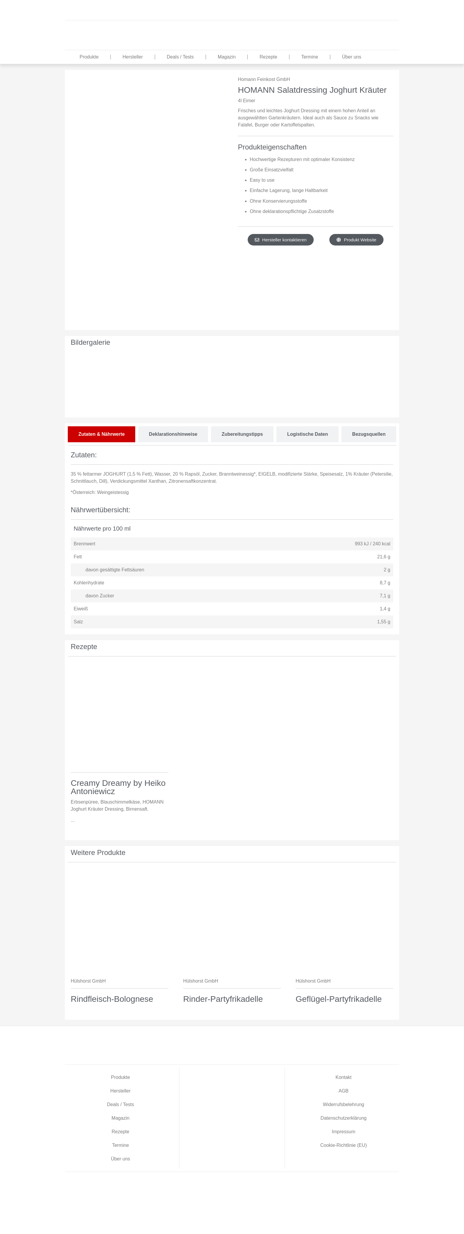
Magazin (227, 56)
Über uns (351, 56)
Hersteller (133, 56)
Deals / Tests (180, 56)
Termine (309, 56)
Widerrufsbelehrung (343, 1104)
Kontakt (344, 1077)
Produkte (89, 56)
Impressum (343, 1131)
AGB (344, 1090)
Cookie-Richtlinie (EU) (343, 1145)
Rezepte (268, 56)
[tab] (101, 434)
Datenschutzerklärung (343, 1118)
